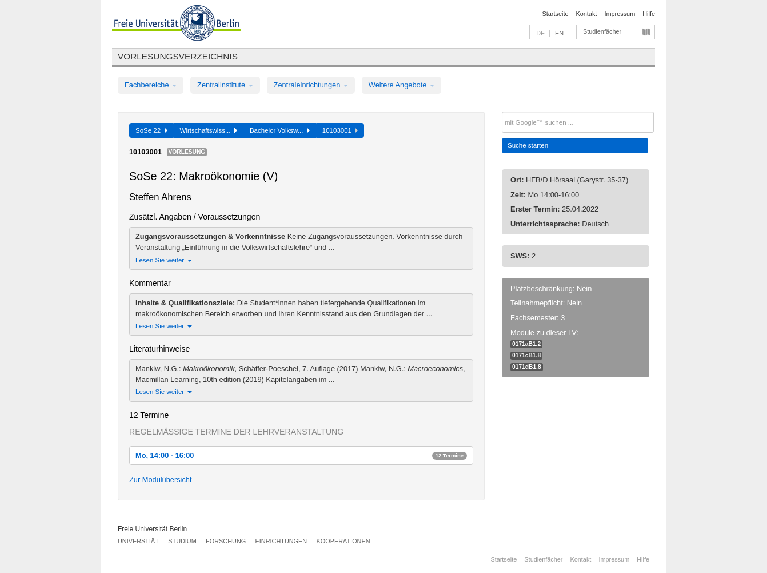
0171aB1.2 (526, 344)
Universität (138, 541)
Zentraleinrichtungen (311, 85)
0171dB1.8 (526, 367)
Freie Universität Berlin (152, 529)
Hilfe (648, 13)
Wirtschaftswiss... (208, 130)
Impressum (619, 13)
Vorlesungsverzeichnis (178, 56)
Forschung (226, 541)
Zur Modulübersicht (160, 479)
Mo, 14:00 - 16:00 (301, 455)
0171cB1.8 (526, 355)
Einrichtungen (281, 541)
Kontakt (586, 13)
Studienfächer (602, 31)
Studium (182, 541)
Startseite (555, 13)
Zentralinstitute (225, 85)
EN (559, 33)
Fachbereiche (151, 85)
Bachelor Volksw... (280, 130)
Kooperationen (343, 541)
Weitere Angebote (401, 85)
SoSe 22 (151, 130)
